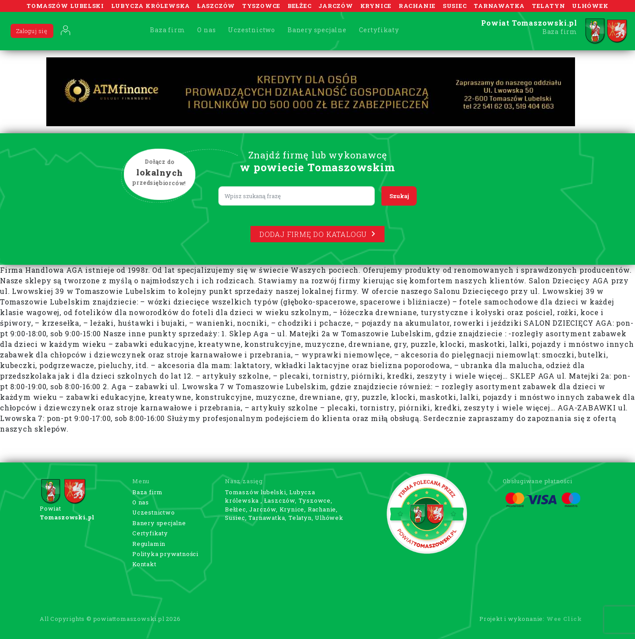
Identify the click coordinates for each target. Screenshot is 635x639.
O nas (206, 30)
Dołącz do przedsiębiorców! (159, 172)
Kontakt (144, 564)
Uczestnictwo (251, 30)
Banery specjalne (317, 30)
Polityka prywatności (165, 554)
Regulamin (148, 544)
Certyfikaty (379, 30)
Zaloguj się (32, 31)
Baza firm (167, 30)
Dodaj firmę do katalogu (317, 234)
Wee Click (564, 619)
